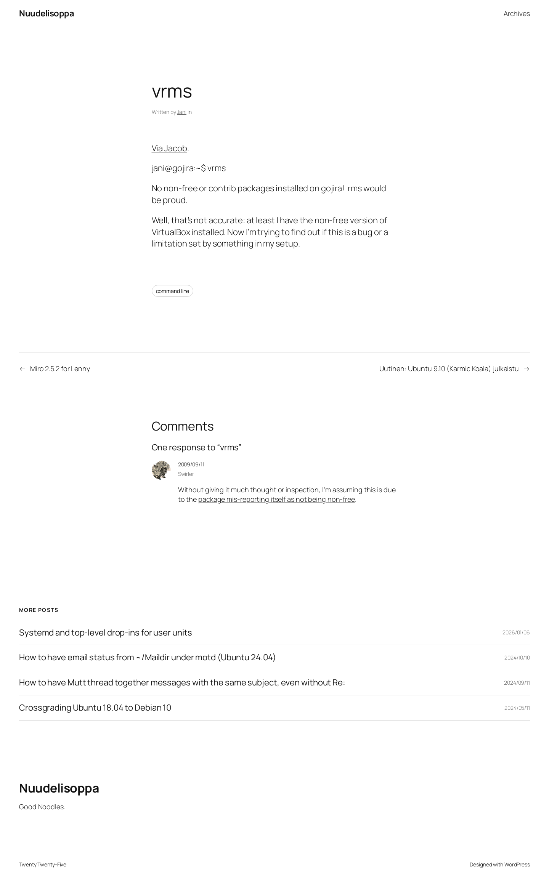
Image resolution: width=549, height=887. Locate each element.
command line (172, 291)
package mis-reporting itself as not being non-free (276, 499)
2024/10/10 (517, 657)
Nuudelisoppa (46, 13)
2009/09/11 (191, 464)
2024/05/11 (517, 707)
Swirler (186, 473)
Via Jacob (169, 148)
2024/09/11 (517, 682)
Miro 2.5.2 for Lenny (60, 368)
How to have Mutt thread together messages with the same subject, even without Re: (182, 682)
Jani (181, 111)
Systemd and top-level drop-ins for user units (105, 632)
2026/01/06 (516, 632)
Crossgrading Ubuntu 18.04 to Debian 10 (95, 707)
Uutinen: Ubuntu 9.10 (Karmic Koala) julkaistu (449, 368)
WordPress (517, 864)
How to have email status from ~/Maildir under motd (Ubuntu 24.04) (147, 657)
